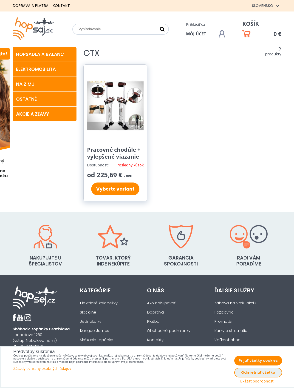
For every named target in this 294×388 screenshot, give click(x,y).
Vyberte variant (115, 189)
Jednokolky (90, 321)
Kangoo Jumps (94, 330)
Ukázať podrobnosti (257, 381)
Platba (153, 321)
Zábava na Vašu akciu (235, 303)
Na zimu (25, 84)
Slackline (88, 312)
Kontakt (61, 5)
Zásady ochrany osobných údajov (42, 368)
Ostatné (26, 99)
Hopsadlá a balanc (40, 54)
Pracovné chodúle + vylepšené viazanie (114, 153)
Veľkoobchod (227, 339)
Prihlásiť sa (195, 24)
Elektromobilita (36, 69)
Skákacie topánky (96, 339)
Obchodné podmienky (168, 330)
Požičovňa (224, 312)
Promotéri (224, 321)
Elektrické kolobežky (99, 303)
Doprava (155, 312)
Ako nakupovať (161, 303)
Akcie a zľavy (32, 114)
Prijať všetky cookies (258, 360)
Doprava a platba (30, 5)
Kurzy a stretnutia (230, 330)
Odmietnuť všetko (258, 372)
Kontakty (155, 339)
